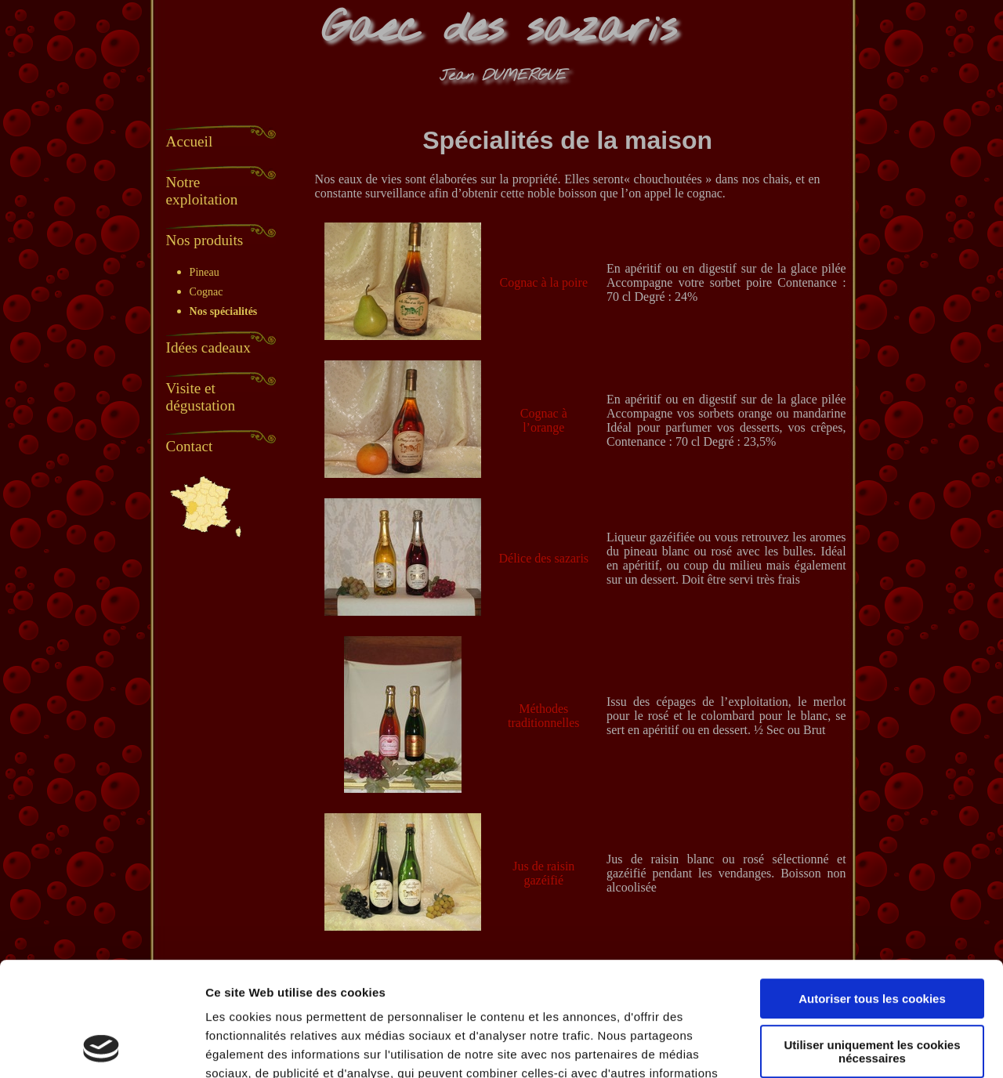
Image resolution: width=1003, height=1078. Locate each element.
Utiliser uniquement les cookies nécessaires (872, 944)
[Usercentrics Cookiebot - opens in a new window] (101, 1047)
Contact (189, 446)
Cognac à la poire (544, 282)
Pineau (204, 272)
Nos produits (205, 240)
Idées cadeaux (208, 347)
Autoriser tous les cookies (872, 892)
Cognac (206, 292)
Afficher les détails (258, 1047)
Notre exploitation (202, 191)
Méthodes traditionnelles (544, 715)
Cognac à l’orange (543, 420)
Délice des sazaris (543, 558)
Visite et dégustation (200, 397)
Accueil (189, 141)
